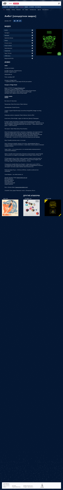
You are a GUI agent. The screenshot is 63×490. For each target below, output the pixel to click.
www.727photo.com (20, 88)
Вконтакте (14, 20)
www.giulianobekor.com (21, 187)
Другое (39, 9)
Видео (26, 7)
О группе (31, 7)
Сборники (18, 9)
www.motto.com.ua (22, 177)
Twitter (17, 20)
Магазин (16, 3)
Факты (4, 486)
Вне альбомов (45, 9)
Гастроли (11, 7)
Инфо (10, 3)
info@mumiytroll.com (28, 485)
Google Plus (20, 20)
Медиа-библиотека (16, 486)
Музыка (21, 7)
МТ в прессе (38, 7)
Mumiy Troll (4, 3)
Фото (17, 7)
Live (23, 9)
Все (4, 9)
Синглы (13, 9)
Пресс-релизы (6, 485)
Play (32, 30)
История (14, 485)
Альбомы (8, 9)
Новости (5, 7)
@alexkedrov (30, 486)
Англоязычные (33, 9)
